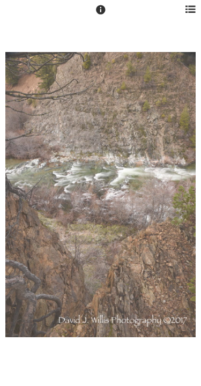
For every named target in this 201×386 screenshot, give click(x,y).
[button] (100, 14)
